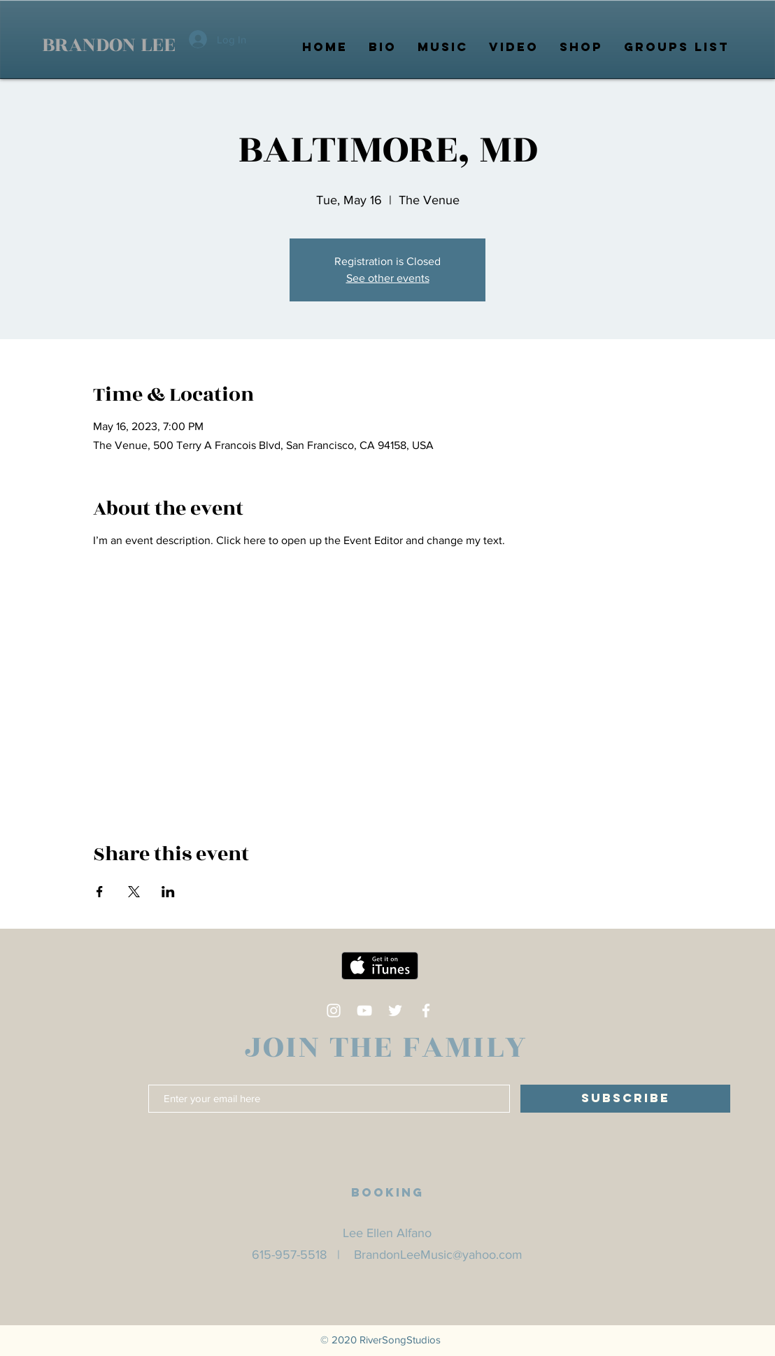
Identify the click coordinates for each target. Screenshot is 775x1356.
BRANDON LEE (109, 44)
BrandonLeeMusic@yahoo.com (438, 1255)
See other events (387, 278)
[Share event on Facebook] (99, 891)
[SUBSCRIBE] (625, 1099)
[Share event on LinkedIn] (168, 891)
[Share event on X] (134, 891)
